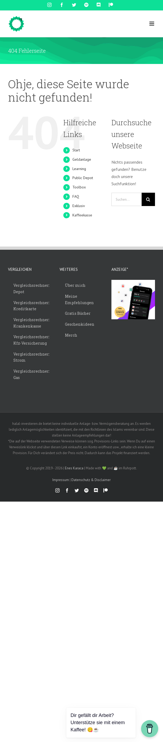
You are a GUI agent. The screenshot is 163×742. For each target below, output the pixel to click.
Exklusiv (78, 205)
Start (76, 150)
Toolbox (79, 187)
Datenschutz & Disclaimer (91, 480)
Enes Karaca (74, 468)
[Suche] (148, 199)
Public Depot (82, 177)
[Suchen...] (126, 199)
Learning (79, 168)
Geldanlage (81, 159)
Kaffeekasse (82, 215)
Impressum (60, 480)
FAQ (75, 196)
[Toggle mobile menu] (152, 23)
